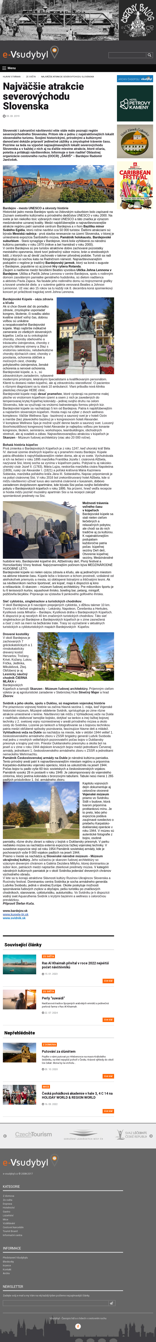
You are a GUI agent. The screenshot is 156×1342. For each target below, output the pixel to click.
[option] (33, 1135)
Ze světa (31, 76)
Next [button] (151, 1136)
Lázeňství (8, 1215)
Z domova (8, 1195)
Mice (5, 1219)
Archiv (6, 1273)
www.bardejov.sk (15, 910)
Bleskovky (8, 1261)
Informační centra (12, 1235)
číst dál (108, 980)
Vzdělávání (9, 1223)
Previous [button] (5, 1136)
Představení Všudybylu (15, 1257)
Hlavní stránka (11, 76)
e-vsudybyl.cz (10, 1173)
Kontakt (7, 1269)
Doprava (7, 1203)
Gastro (6, 1211)
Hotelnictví (9, 1207)
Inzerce (7, 1265)
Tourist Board (10, 1231)
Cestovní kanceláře (13, 1227)
